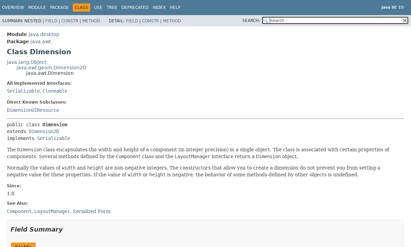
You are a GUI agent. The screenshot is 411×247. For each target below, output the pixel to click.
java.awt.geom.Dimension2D (51, 67)
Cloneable (55, 91)
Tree (112, 7)
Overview (13, 7)
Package (59, 7)
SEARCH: (251, 20)
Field (51, 21)
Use (98, 7)
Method (91, 21)
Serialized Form (91, 211)
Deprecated (135, 7)
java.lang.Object (26, 62)
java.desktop (43, 34)
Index (159, 7)
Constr (69, 21)
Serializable (23, 91)
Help (175, 7)
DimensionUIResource (33, 110)
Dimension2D (44, 131)
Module (37, 7)
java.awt (41, 41)
